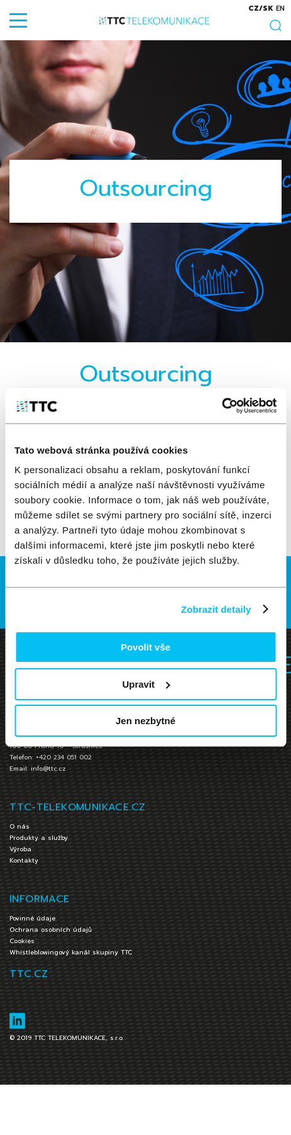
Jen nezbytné (145, 720)
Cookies (22, 941)
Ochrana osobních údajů (50, 929)
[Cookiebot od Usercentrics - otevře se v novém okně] (222, 406)
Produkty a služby (38, 837)
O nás (19, 826)
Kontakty (23, 860)
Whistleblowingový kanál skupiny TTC (70, 952)
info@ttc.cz (48, 768)
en (280, 8)
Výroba (20, 849)
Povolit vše (145, 647)
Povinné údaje (32, 918)
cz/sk (260, 8)
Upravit (146, 684)
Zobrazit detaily (216, 609)
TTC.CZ (28, 973)
